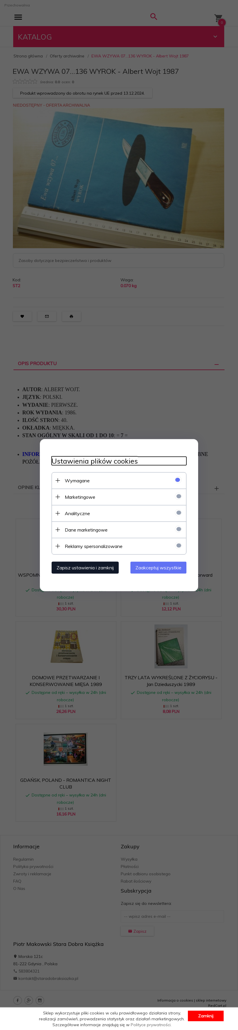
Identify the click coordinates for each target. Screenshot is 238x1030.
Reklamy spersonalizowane (94, 546)
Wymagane (77, 480)
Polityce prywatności (151, 1024)
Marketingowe (80, 497)
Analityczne (77, 513)
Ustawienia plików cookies (95, 461)
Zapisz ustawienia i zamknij (85, 567)
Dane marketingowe (86, 529)
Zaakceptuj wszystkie (158, 567)
